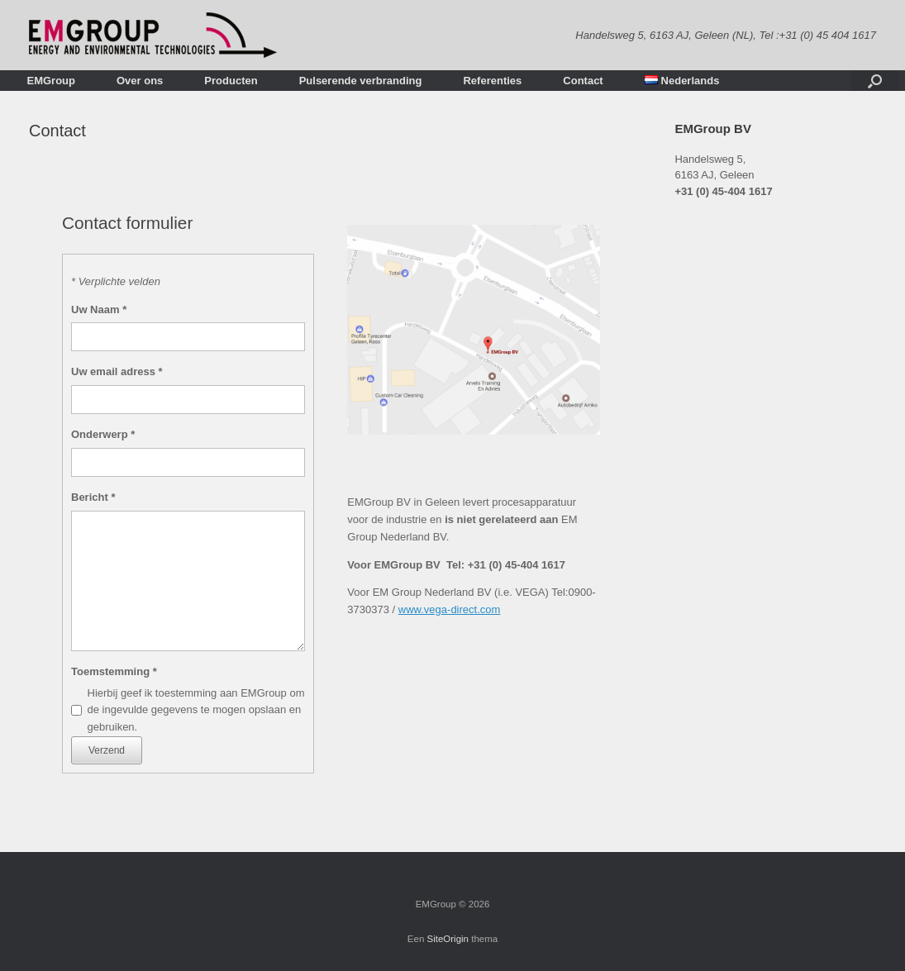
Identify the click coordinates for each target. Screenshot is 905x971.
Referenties (492, 80)
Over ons (140, 80)
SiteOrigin (448, 939)
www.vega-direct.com (449, 609)
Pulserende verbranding (360, 80)
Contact (583, 80)
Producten (230, 80)
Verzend (106, 750)
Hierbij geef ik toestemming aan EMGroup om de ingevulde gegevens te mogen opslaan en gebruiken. (196, 710)
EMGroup (51, 80)
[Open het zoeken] (874, 80)
